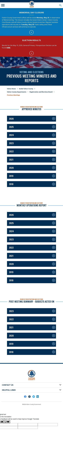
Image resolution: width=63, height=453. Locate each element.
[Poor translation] (7, 421)
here (8, 48)
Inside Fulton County (26, 89)
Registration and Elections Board (41, 92)
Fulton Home (11, 89)
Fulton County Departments (16, 92)
